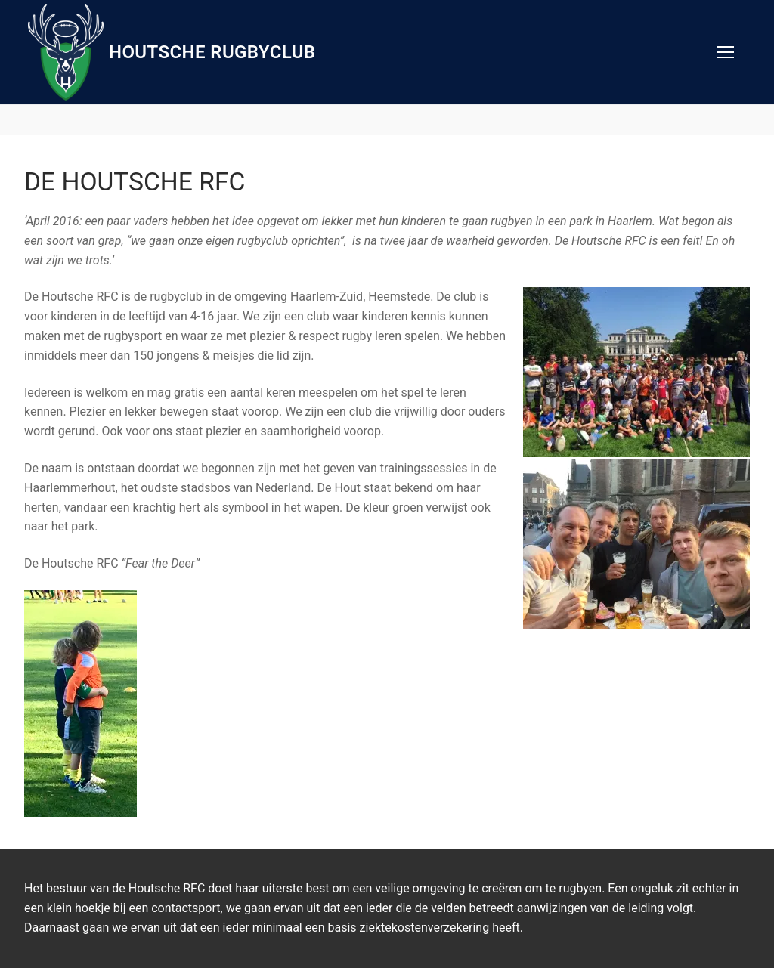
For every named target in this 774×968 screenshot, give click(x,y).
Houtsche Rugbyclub (212, 52)
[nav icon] (725, 52)
